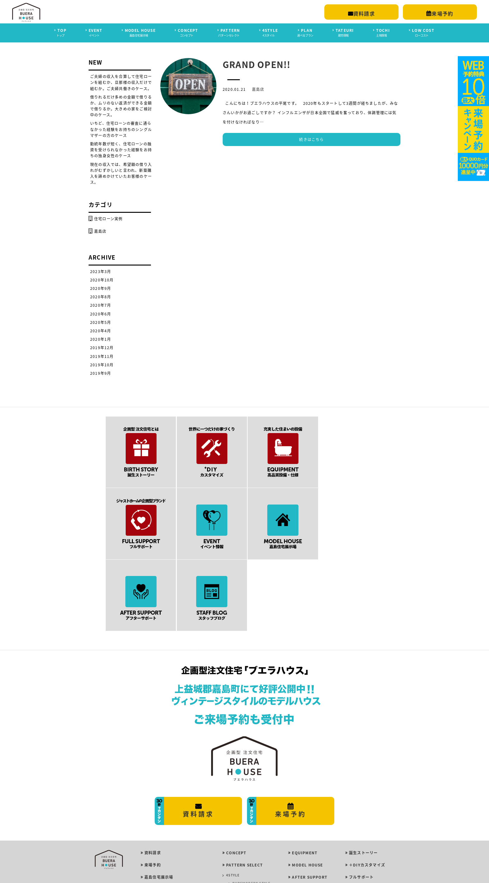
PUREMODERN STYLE (251, 810)
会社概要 (152, 829)
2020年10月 (102, 280)
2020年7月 (100, 305)
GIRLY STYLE (243, 819)
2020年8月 (100, 297)
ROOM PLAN (237, 843)
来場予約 (152, 792)
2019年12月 (102, 347)
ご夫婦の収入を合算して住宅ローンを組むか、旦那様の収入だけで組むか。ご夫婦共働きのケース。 (121, 82)
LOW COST (303, 817)
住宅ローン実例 (108, 219)
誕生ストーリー (363, 780)
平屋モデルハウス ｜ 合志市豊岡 (174, 817)
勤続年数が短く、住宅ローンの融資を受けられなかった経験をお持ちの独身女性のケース (121, 150)
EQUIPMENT (304, 780)
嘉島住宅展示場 (158, 804)
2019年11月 (102, 356)
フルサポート (361, 804)
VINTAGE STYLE (246, 835)
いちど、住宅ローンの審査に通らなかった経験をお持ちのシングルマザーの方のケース (121, 129)
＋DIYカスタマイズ (367, 792)
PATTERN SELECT (244, 792)
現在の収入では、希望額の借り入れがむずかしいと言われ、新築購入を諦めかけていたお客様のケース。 (121, 173)
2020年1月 (100, 339)
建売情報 (357, 841)
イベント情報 (361, 829)
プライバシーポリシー (165, 841)
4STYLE (233, 802)
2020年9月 (100, 288)
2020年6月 (100, 313)
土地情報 (357, 853)
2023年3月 (100, 271)
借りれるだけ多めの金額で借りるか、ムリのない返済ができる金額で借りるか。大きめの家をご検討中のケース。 (121, 106)
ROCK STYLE (243, 827)
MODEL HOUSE (307, 792)
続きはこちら (311, 139)
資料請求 (152, 780)
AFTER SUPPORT (309, 804)
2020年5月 (100, 322)
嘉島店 (258, 89)
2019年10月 (102, 364)
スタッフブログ (363, 817)
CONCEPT (236, 780)
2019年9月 (100, 373)
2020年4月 (100, 331)
